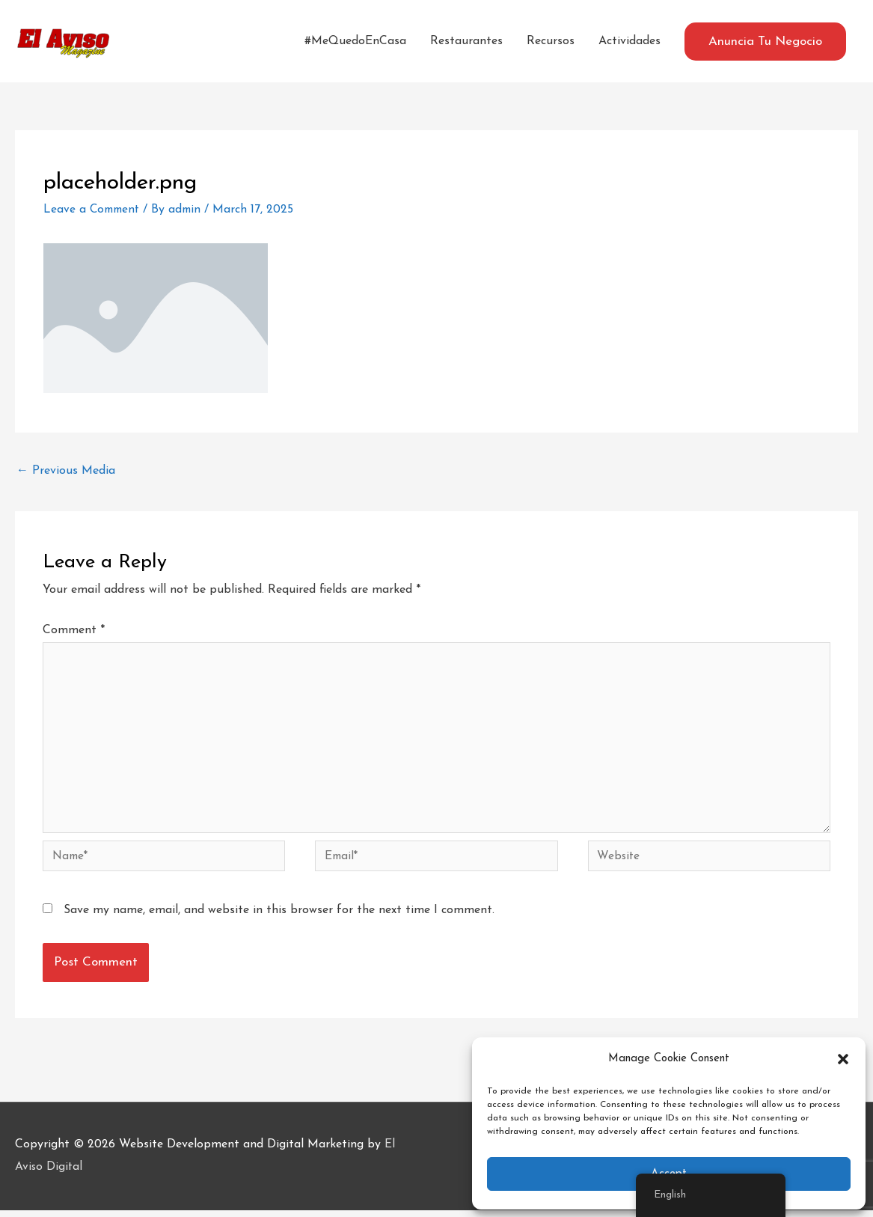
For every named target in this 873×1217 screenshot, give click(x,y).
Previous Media (65, 471)
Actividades (629, 41)
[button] (843, 1059)
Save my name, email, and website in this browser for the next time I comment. (279, 917)
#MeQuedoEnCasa (355, 41)
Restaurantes (466, 41)
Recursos (551, 41)
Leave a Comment (93, 210)
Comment (74, 630)
